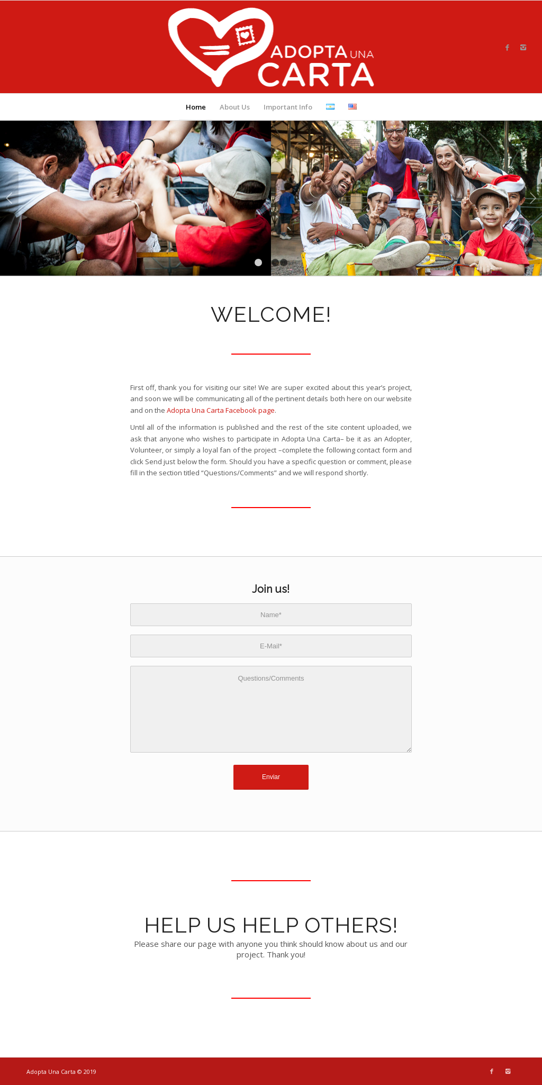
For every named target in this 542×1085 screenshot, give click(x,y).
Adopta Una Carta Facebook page (221, 410)
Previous (9, 197)
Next (532, 197)
